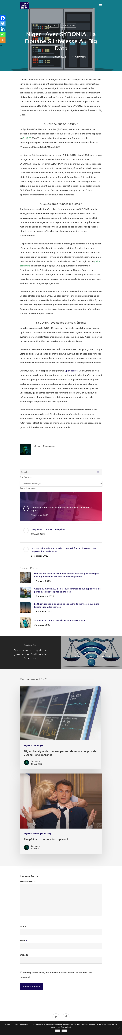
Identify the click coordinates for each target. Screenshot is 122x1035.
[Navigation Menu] (100, 5)
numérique (38, 745)
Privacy (47, 834)
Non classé (68, 25)
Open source (71, 370)
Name (23, 926)
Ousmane (42, 56)
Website (24, 955)
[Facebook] (3, 18)
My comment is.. (28, 881)
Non (64, 1031)
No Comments (79, 56)
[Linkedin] (3, 29)
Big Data (52, 25)
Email (23, 940)
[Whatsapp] (3, 34)
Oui (57, 1031)
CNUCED (26, 138)
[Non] (118, 1028)
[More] (3, 40)
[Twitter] (3, 23)
